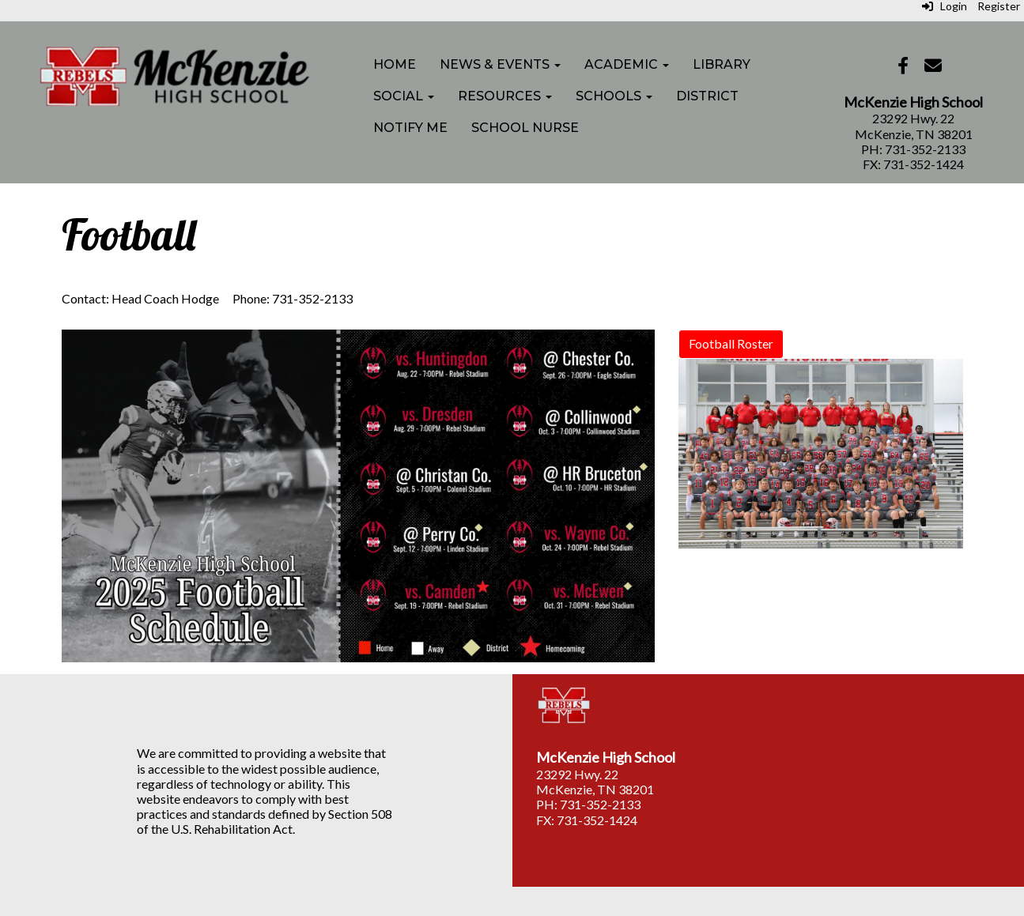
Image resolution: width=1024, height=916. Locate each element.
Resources (505, 96)
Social (403, 96)
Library (721, 64)
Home (394, 64)
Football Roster (731, 343)
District (707, 96)
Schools (614, 96)
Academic (626, 64)
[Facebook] (903, 66)
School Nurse (525, 127)
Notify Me (410, 127)
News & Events (500, 64)
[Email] (933, 66)
